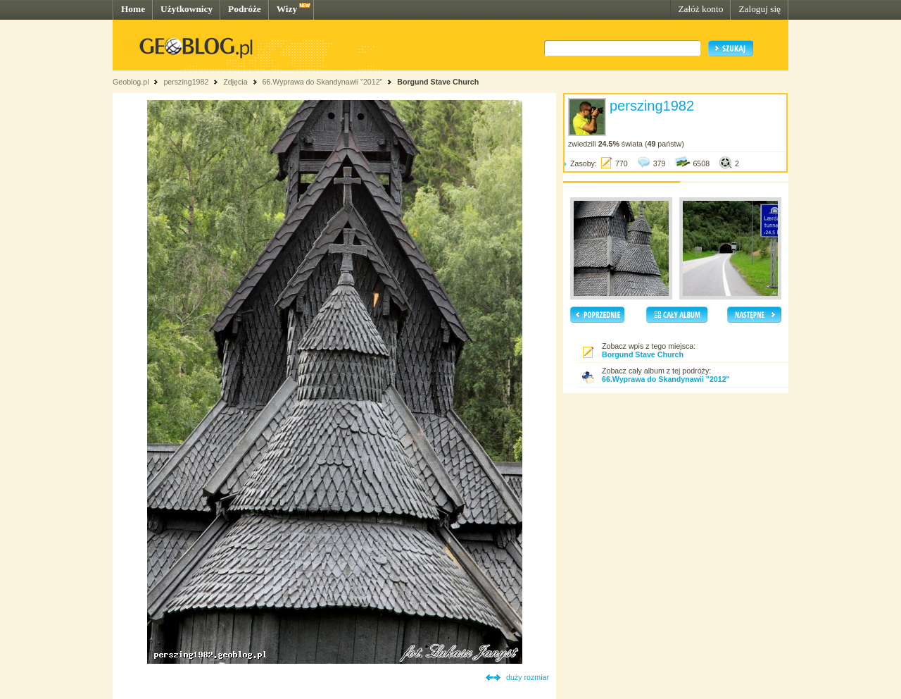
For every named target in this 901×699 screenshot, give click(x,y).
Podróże (244, 9)
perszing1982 (185, 82)
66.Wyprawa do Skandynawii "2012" (322, 82)
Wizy (287, 9)
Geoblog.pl (131, 82)
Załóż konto (700, 9)
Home (133, 9)
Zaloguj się (759, 9)
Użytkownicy (186, 9)
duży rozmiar (527, 677)
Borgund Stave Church (438, 82)
